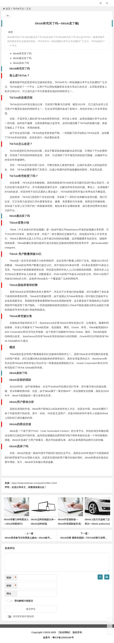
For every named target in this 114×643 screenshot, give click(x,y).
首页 (6, 8)
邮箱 (11, 586)
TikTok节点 (18, 8)
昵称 (11, 578)
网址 (9, 593)
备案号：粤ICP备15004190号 (58, 637)
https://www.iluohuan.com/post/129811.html (34, 483)
